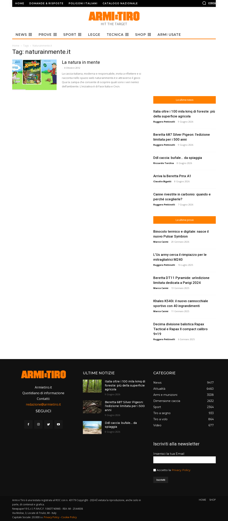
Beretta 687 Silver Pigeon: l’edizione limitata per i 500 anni (125, 406)
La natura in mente (81, 62)
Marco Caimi (160, 241)
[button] (192, 3)
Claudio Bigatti (162, 181)
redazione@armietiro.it (43, 404)
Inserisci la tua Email (168, 454)
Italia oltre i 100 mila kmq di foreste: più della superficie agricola (125, 385)
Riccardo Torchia (163, 163)
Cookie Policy (69, 517)
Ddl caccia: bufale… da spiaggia (177, 158)
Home (15, 45)
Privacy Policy (181, 470)
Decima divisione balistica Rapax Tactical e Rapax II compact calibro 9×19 (180, 329)
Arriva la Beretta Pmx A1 (172, 176)
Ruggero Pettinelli (164, 121)
